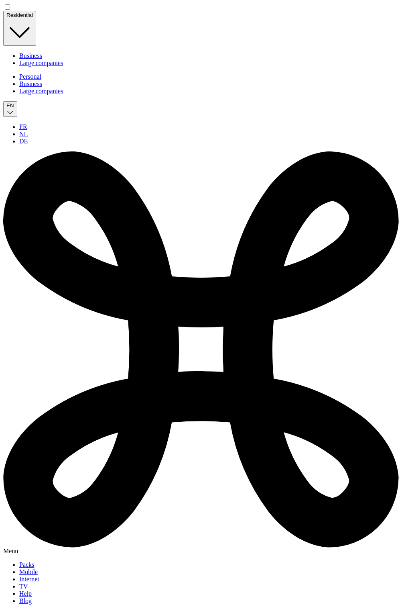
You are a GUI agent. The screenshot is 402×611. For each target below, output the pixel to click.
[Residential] (19, 28)
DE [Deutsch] (23, 141)
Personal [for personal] (30, 76)
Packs (26, 564)
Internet (29, 579)
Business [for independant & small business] (30, 55)
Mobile (28, 571)
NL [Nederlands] (23, 134)
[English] (10, 109)
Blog (25, 600)
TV (23, 586)
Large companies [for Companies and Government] (41, 62)
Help (25, 593)
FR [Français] (23, 126)
